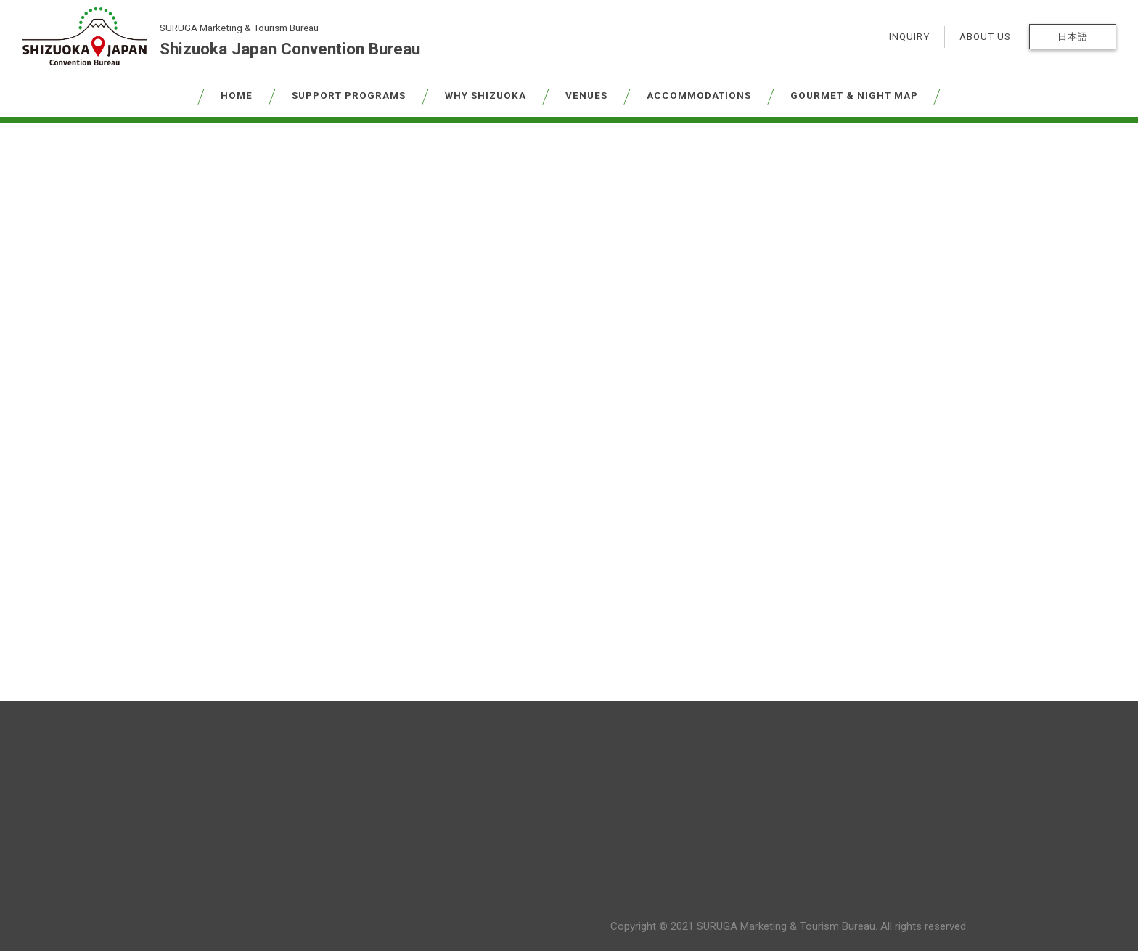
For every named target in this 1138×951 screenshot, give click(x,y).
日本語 (1072, 36)
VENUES (586, 95)
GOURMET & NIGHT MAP (854, 95)
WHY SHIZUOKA (485, 95)
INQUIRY (909, 36)
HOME (237, 95)
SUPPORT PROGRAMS (349, 95)
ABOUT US (985, 36)
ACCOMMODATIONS (699, 95)
